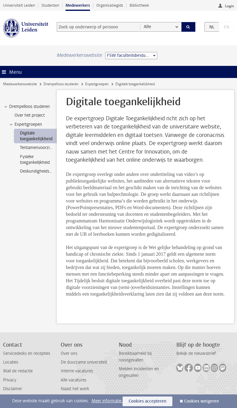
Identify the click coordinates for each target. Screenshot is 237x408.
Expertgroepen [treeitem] (25, 124)
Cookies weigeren (201, 401)
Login (229, 6)
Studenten (50, 5)
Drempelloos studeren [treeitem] (26, 107)
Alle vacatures (73, 380)
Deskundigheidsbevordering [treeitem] (38, 171)
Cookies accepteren (147, 401)
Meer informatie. (107, 401)
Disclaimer (12, 389)
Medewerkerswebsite (20, 84)
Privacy (9, 380)
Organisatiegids (109, 5)
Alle (147, 27)
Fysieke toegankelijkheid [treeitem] (35, 159)
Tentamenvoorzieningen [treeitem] (38, 148)
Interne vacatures (77, 371)
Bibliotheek (139, 5)
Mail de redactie (18, 371)
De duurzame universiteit (84, 362)
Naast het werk (75, 389)
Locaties (10, 362)
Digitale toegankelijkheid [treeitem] (36, 136)
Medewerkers (78, 5)
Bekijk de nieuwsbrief (196, 353)
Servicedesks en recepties (26, 353)
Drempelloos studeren (60, 84)
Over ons (69, 353)
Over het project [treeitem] (29, 115)
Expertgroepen (97, 84)
